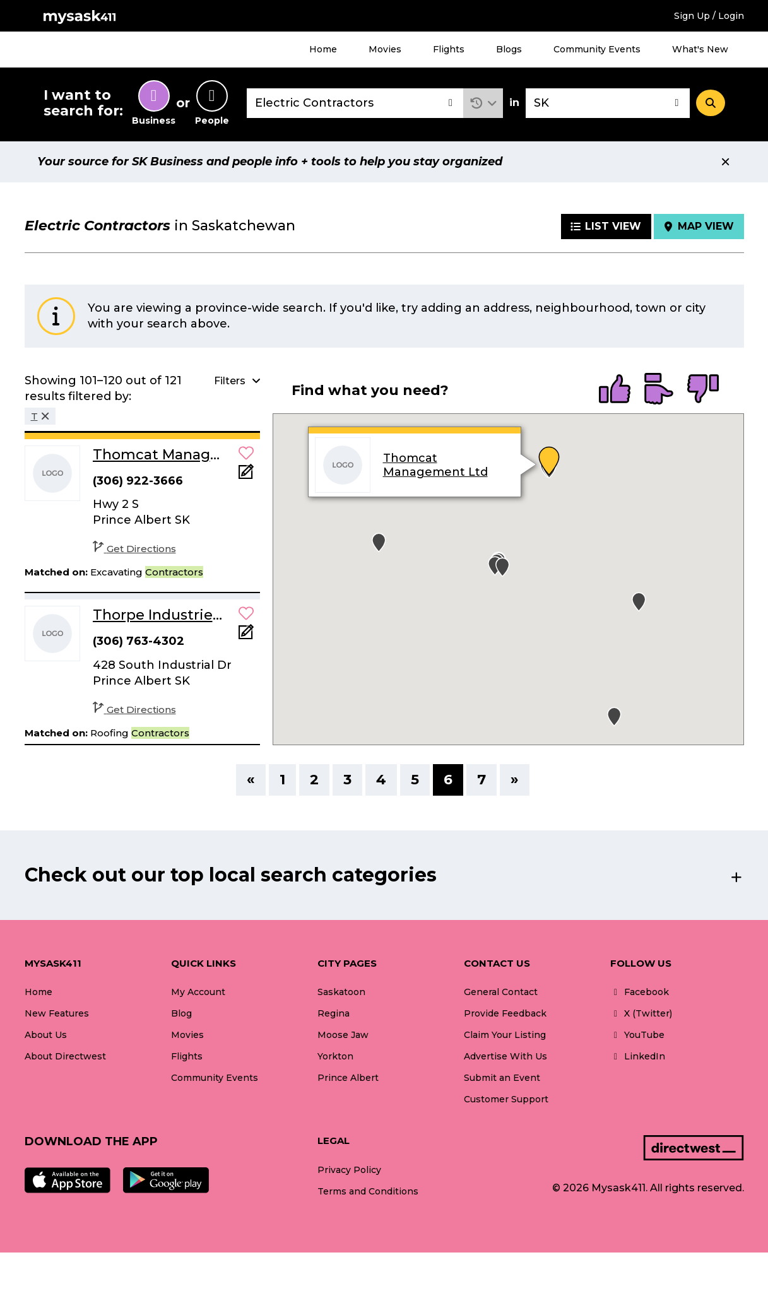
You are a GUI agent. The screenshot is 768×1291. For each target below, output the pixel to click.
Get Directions (134, 549)
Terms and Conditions (367, 1191)
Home (323, 49)
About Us (46, 1034)
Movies (385, 49)
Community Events (597, 49)
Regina (333, 1013)
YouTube (637, 1034)
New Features (57, 1013)
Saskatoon (341, 992)
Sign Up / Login (709, 15)
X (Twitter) (641, 1013)
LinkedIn (637, 1056)
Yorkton (335, 1056)
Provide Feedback (505, 1013)
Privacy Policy (349, 1170)
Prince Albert (348, 1077)
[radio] (615, 390)
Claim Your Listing (505, 1034)
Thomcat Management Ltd (435, 466)
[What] (355, 103)
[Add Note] (246, 475)
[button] (483, 103)
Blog (181, 1013)
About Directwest (65, 1056)
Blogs (509, 49)
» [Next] (515, 779)
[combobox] (355, 103)
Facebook (639, 992)
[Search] (710, 103)
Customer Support (506, 1099)
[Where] (608, 103)
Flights (448, 49)
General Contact (501, 992)
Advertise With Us (505, 1056)
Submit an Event (502, 1077)
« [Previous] (251, 779)
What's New (700, 49)
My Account (198, 992)
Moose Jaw (343, 1034)
